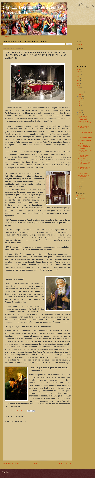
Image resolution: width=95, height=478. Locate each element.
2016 (78, 90)
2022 (78, 76)
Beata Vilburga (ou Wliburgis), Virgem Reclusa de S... (83, 118)
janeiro (80, 181)
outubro (80, 96)
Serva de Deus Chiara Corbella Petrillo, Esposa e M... (85, 132)
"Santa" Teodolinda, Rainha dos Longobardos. (84, 172)
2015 (78, 184)
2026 (78, 69)
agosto (80, 101)
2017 (78, 87)
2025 (78, 71)
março (80, 112)
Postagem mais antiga (65, 463)
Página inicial (38, 463)
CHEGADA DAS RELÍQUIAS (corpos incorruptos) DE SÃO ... (85, 164)
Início (7, 37)
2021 (78, 78)
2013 (78, 188)
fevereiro (80, 114)
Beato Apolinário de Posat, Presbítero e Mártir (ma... (84, 159)
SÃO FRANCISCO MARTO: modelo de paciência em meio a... (84, 142)
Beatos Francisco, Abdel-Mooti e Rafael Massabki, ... (84, 123)
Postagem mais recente (11, 463)
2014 (78, 186)
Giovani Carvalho (81, 195)
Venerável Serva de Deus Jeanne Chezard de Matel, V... (85, 137)
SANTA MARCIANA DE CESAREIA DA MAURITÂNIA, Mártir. (84, 177)
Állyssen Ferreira (81, 198)
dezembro (81, 91)
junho (79, 105)
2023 (78, 74)
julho (79, 103)
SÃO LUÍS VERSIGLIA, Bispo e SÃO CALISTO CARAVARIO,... (84, 155)
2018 (78, 85)
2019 (78, 83)
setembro (80, 98)
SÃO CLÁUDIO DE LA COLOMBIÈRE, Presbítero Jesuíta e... (85, 147)
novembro (81, 94)
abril (79, 110)
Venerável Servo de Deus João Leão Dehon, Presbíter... (84, 168)
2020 (78, 80)
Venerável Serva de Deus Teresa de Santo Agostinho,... (84, 127)
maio (79, 108)
